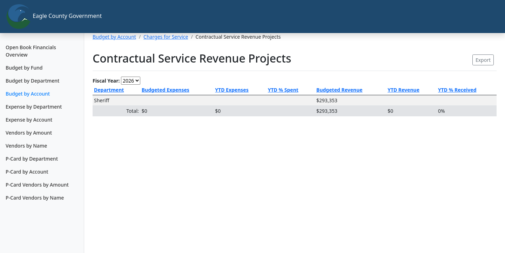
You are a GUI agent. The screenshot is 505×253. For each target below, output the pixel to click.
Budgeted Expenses (165, 89)
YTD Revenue (403, 89)
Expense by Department (34, 106)
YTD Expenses (231, 89)
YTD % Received (457, 89)
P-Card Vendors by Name (35, 197)
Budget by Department (32, 80)
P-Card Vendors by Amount (37, 184)
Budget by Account (28, 93)
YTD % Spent (283, 89)
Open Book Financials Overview (31, 51)
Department (109, 89)
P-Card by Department (32, 158)
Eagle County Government (45, 16)
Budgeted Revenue (339, 89)
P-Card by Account (27, 171)
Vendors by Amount (29, 132)
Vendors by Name (26, 145)
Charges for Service (165, 36)
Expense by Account (29, 119)
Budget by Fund (24, 67)
